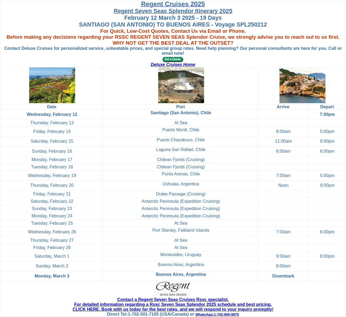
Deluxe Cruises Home (173, 64)
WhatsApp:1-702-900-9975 (217, 314)
